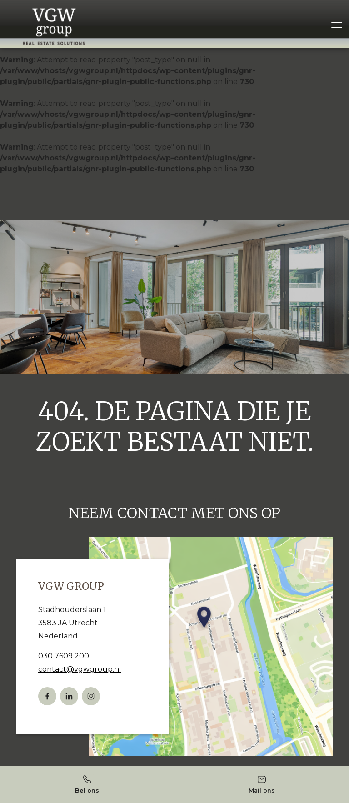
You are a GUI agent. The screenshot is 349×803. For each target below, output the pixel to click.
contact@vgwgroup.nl (79, 669)
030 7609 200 (63, 656)
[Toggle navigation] (336, 25)
